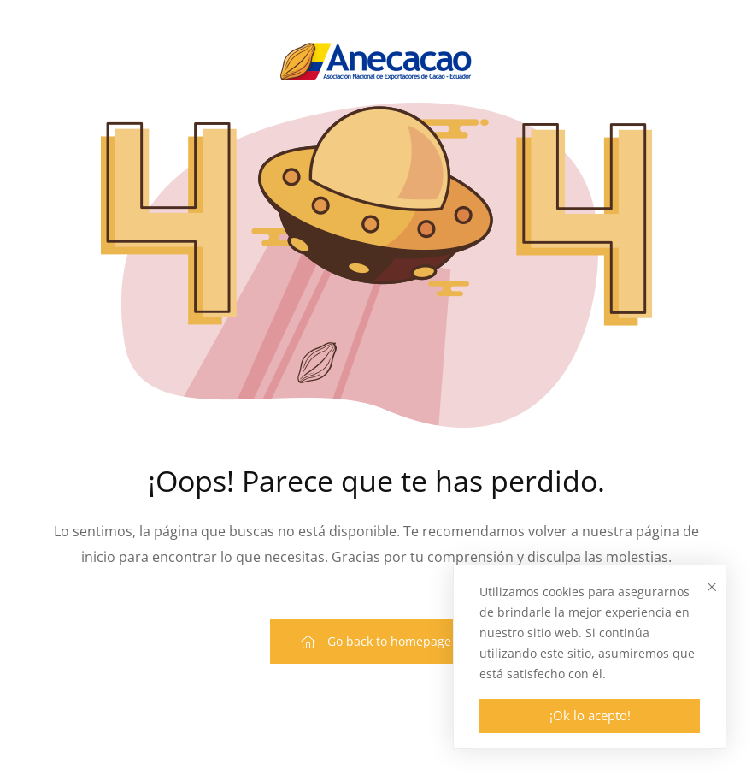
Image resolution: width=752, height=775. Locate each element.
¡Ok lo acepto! (590, 715)
